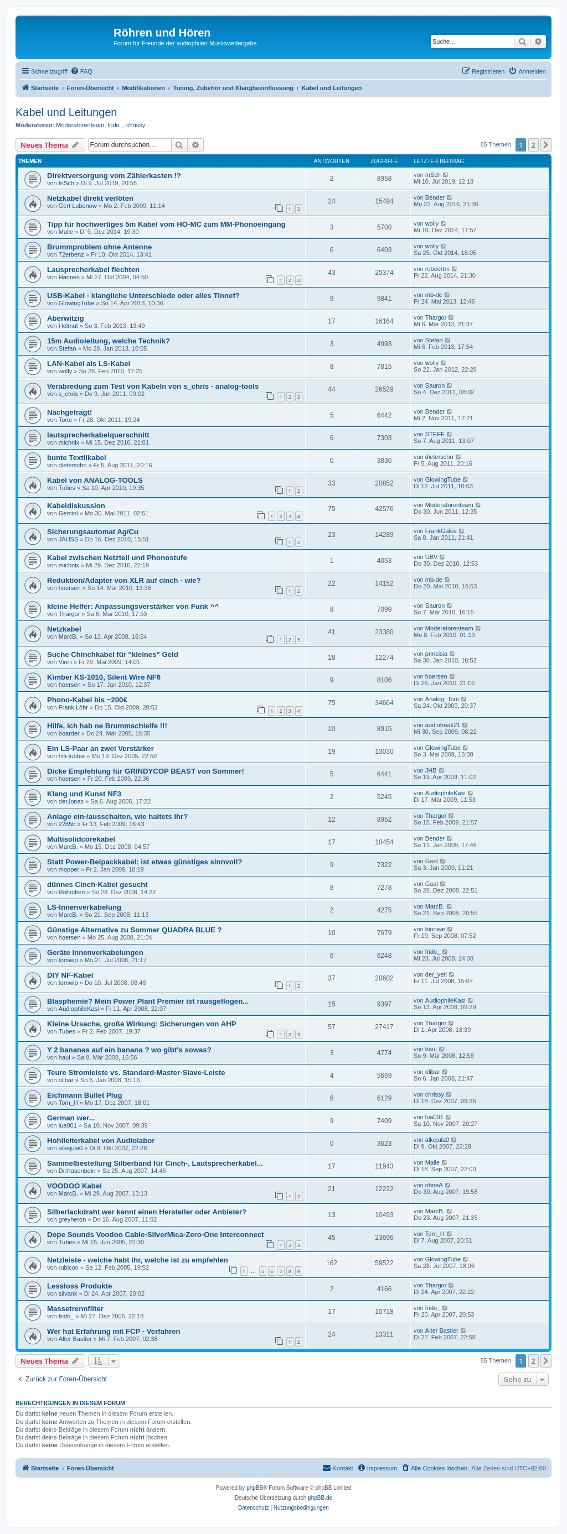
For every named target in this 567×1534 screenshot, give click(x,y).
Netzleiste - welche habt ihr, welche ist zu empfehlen (137, 1260)
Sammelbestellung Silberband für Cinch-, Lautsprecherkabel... (155, 1163)
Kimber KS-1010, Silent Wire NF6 (104, 677)
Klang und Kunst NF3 (84, 794)
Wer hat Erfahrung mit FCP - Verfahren (114, 1331)
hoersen (70, 588)
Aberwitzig (65, 318)
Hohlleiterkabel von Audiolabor (100, 1140)
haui (64, 1057)
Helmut (68, 325)
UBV (431, 557)
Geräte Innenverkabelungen (95, 952)
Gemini (68, 513)
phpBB (254, 1488)
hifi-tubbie (72, 756)
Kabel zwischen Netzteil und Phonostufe (117, 558)
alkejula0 (71, 1148)
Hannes (69, 277)
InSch (66, 183)
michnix (69, 442)
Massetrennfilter (75, 1309)
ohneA (434, 1185)
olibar (66, 1080)
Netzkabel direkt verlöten (90, 198)
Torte (65, 419)
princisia (436, 653)
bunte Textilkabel (76, 457)
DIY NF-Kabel (70, 975)
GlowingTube (76, 303)
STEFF (435, 434)
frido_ (115, 125)
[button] (545, 145)
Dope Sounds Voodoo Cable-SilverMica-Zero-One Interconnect (155, 1234)
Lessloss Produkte (79, 1286)
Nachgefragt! (69, 412)
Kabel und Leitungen (66, 112)
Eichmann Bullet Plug (84, 1095)
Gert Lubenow (78, 205)
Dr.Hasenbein (77, 1170)
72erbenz (71, 254)
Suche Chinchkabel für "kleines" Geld (112, 654)
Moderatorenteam (80, 125)
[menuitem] (81, 71)
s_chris (68, 393)
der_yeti (436, 974)
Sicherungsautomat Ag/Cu (92, 532)
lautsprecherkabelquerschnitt (98, 435)
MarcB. (68, 636)
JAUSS (68, 539)
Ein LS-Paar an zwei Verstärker (100, 748)
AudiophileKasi (445, 793)
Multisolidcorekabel (81, 839)
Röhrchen (72, 892)
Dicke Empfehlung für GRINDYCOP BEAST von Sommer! (145, 771)
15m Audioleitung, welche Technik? (108, 341)
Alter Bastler (75, 1338)
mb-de (433, 294)
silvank (68, 1293)
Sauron (435, 385)
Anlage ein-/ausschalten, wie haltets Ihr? (117, 816)
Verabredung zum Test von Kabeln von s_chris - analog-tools (153, 386)
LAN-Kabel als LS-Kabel (88, 363)
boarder (69, 733)
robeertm (437, 268)
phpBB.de (320, 1498)
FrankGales (441, 531)
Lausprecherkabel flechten (93, 269)
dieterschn (73, 465)
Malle (66, 231)
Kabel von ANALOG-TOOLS (95, 480)
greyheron (72, 1219)
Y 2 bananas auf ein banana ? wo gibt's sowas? (129, 1050)
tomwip (68, 960)
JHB (431, 770)
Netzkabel (64, 629)
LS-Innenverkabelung (84, 907)
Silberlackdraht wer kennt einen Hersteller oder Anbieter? (146, 1212)
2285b (67, 824)
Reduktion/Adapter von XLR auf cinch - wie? (124, 580)
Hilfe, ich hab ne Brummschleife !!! (107, 726)
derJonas (71, 801)
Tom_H (68, 1102)
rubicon (69, 1267)
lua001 (68, 1125)
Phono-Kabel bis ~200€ (87, 700)
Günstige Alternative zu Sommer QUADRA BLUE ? (134, 930)
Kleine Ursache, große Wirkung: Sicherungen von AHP (141, 1024)
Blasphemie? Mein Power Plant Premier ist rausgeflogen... (148, 1001)
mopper (69, 869)
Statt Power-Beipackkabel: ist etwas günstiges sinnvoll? (145, 862)
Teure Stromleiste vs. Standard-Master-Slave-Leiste (136, 1072)
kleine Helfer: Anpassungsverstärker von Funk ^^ (133, 606)
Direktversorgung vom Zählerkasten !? (114, 175)
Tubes (67, 487)
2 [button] (533, 145)
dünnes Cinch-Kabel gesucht (97, 884)
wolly (432, 223)
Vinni (65, 662)
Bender (435, 197)
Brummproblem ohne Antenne (99, 247)
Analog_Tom (442, 699)
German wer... (71, 1118)
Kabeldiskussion (76, 506)
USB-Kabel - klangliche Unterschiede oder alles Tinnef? (143, 295)
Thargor (436, 317)
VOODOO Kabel (74, 1186)
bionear (435, 929)
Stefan (67, 348)
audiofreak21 (443, 725)
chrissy (135, 125)
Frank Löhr (73, 707)
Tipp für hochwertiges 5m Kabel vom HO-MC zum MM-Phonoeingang (166, 224)
